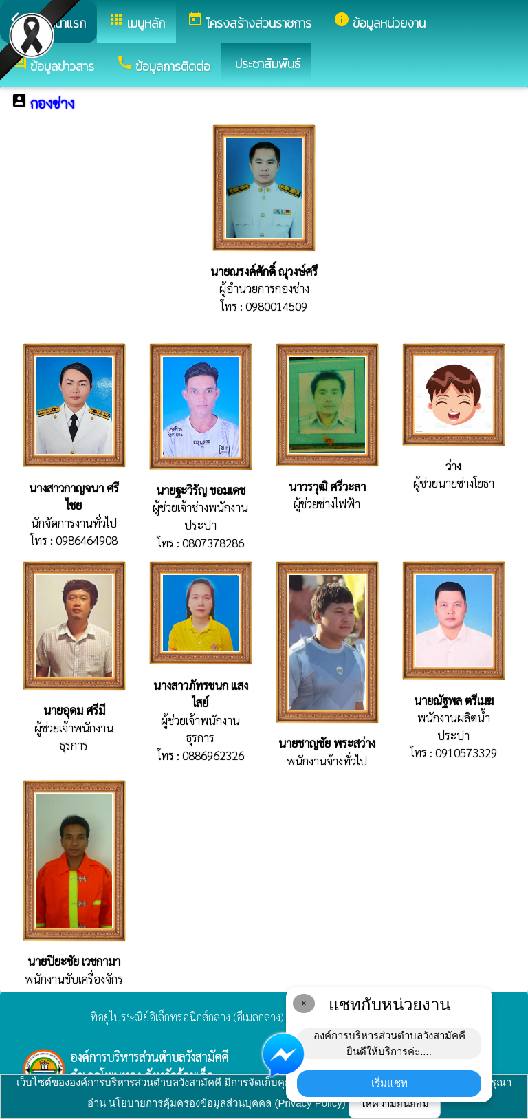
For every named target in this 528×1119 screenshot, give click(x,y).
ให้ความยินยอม (394, 1103)
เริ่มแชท (389, 1083)
